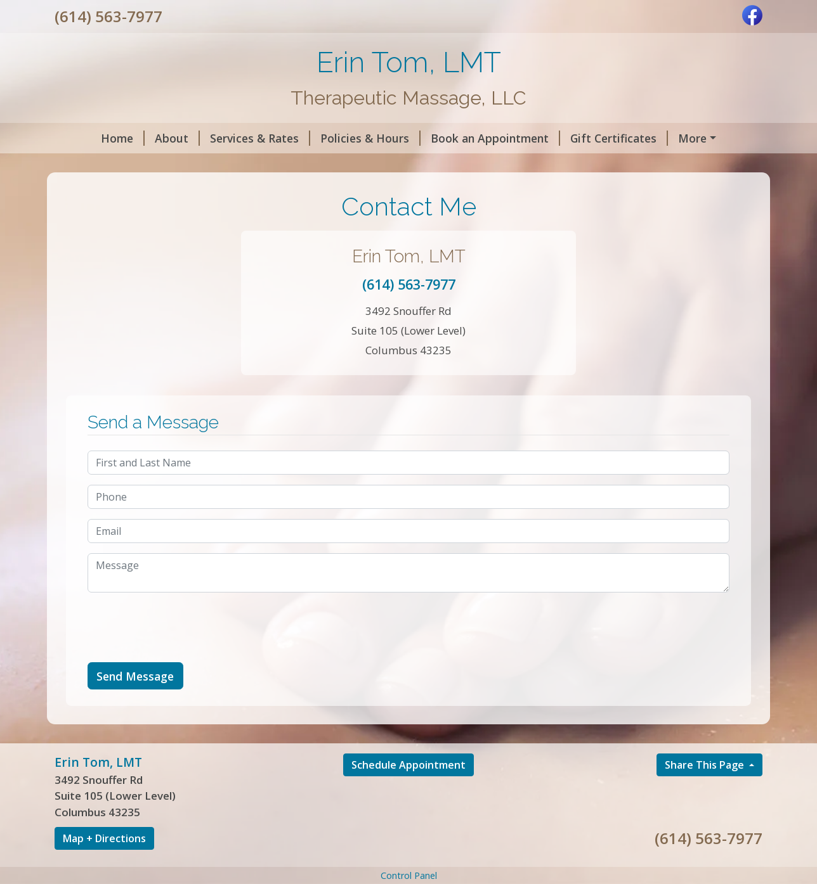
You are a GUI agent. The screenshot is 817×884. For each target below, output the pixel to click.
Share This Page (706, 791)
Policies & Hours (334, 138)
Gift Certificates (583, 138)
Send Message (135, 702)
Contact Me (195, 164)
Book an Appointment (459, 138)
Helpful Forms (686, 138)
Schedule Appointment (408, 791)
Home (86, 138)
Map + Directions (104, 866)
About (141, 138)
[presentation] (184, 654)
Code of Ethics (109, 164)
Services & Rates (224, 138)
